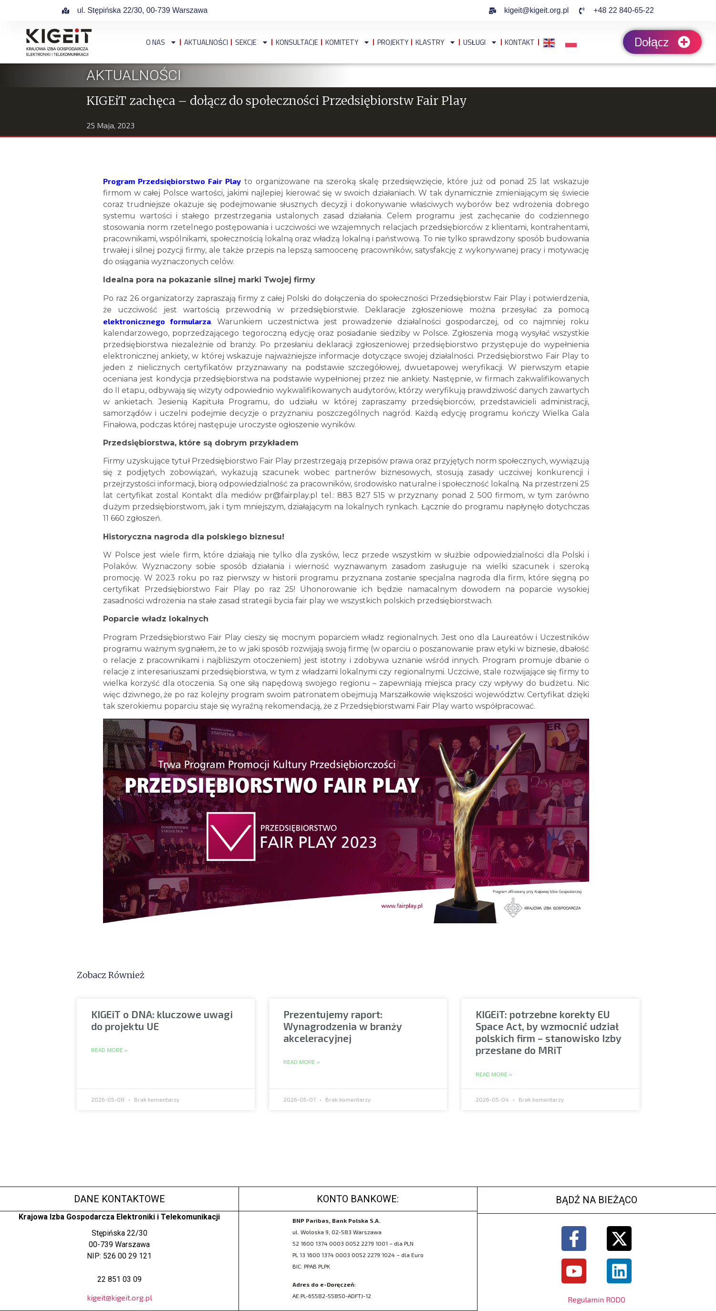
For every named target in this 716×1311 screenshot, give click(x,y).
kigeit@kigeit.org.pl (119, 1297)
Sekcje (252, 42)
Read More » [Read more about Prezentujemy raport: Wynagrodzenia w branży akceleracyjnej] (301, 1062)
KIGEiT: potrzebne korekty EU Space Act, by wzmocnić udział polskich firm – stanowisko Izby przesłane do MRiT (549, 1032)
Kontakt (520, 42)
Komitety (347, 42)
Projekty (392, 42)
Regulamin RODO (596, 1299)
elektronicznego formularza (157, 321)
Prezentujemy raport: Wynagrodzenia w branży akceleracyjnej (342, 1026)
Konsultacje (297, 42)
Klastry (435, 42)
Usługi (480, 42)
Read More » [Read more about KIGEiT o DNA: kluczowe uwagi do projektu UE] (109, 1050)
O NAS (161, 42)
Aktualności (206, 42)
